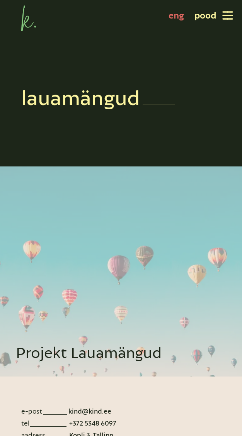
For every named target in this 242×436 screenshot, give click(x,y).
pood (205, 15)
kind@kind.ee (89, 411)
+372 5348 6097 (91, 423)
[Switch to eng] (176, 15)
